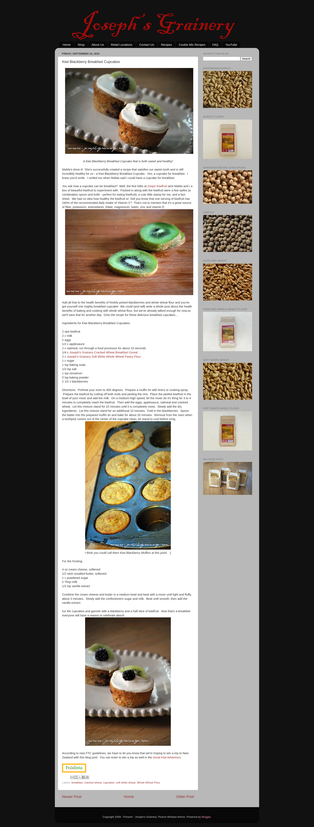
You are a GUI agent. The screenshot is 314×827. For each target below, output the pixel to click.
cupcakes (109, 782)
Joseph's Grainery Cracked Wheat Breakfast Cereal (103, 352)
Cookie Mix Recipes (192, 44)
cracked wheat (93, 782)
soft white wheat (125, 782)
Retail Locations (121, 44)
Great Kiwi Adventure (167, 757)
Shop (81, 44)
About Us (98, 44)
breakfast (77, 782)
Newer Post (72, 797)
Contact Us (146, 44)
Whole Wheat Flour (148, 782)
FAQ (215, 44)
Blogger (206, 816)
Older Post (185, 797)
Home (67, 44)
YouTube (231, 44)
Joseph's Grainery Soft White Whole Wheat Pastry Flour (104, 356)
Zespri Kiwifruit (157, 186)
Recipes (166, 44)
